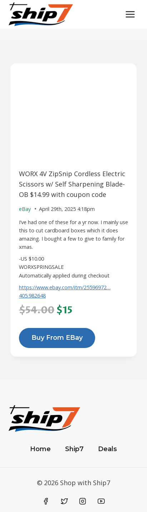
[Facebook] (46, 501)
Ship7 (74, 449)
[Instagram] (82, 501)
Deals (107, 449)
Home (40, 449)
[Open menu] (130, 14)
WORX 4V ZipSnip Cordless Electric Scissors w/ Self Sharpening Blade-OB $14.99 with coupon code (72, 184)
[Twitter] (64, 501)
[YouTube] (101, 501)
